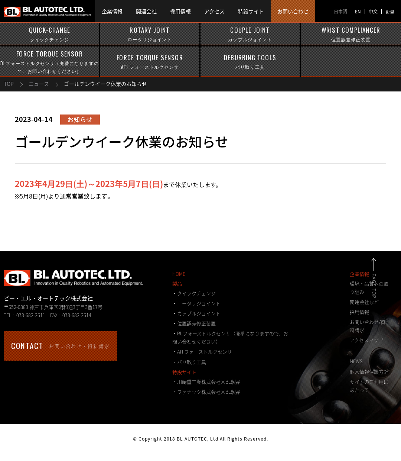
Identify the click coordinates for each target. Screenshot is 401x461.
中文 (373, 11)
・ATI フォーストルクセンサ (202, 351)
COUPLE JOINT (250, 34)
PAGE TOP (382, 286)
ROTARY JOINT (149, 34)
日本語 (340, 11)
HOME (178, 273)
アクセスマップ (366, 340)
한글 (389, 11)
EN (358, 11)
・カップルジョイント (196, 313)
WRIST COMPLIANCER (351, 34)
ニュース (39, 83)
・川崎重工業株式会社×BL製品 (206, 381)
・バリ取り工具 (189, 361)
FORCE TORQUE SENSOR (49, 62)
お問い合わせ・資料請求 (60, 345)
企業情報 (359, 273)
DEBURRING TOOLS (250, 62)
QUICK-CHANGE (49, 34)
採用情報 (359, 311)
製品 (177, 283)
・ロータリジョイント (196, 303)
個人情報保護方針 (369, 371)
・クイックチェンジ (194, 293)
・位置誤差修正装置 (194, 323)
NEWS (356, 361)
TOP (9, 83)
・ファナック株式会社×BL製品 (206, 391)
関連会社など (364, 301)
